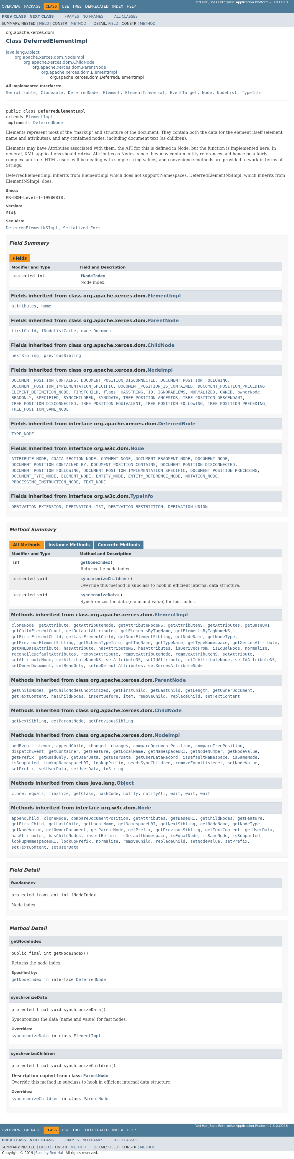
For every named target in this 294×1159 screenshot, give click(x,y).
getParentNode (67, 721)
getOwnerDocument (232, 690)
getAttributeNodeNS (140, 625)
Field (44, 24)
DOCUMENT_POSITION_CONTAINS (43, 380)
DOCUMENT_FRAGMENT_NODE (163, 458)
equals (36, 793)
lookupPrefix (108, 762)
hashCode (108, 793)
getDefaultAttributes (91, 630)
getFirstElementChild (36, 636)
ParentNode (163, 320)
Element (111, 92)
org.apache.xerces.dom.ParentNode (69, 67)
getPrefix (22, 757)
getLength (196, 690)
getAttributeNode (93, 625)
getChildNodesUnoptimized (78, 690)
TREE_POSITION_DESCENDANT (212, 397)
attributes (23, 306)
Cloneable (52, 92)
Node (207, 92)
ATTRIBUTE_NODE (28, 458)
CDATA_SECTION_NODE (73, 458)
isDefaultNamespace (205, 757)
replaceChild (185, 696)
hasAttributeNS (115, 648)
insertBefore (103, 696)
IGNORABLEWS (171, 392)
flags (109, 392)
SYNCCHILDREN (78, 397)
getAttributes (224, 625)
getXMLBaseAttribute (35, 648)
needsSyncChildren (149, 762)
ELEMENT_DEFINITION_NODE (40, 392)
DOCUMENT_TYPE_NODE (33, 476)
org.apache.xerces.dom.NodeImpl (49, 57)
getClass (83, 793)
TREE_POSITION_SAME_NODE (40, 409)
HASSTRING (132, 392)
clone (17, 793)
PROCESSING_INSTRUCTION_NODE (45, 482)
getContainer (63, 751)
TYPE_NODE (22, 434)
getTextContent (28, 696)
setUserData (52, 768)
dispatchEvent (27, 751)
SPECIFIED (47, 397)
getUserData (84, 757)
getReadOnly (52, 757)
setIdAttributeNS (255, 659)
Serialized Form (81, 227)
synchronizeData (99, 594)
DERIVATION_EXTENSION (36, 506)
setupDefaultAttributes (115, 665)
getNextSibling (28, 721)
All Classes (126, 16)
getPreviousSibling (110, 721)
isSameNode (244, 757)
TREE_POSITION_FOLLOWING (174, 403)
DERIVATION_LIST (84, 506)
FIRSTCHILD (86, 392)
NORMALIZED (202, 392)
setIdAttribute (163, 659)
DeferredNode (83, 92)
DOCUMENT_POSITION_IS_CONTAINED (155, 386)
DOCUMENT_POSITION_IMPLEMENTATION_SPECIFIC (62, 386)
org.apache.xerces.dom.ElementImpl (79, 72)
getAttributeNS (185, 625)
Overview (11, 6)
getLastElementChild (89, 636)
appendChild (70, 745)
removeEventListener (198, 762)
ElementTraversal (145, 92)
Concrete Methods (119, 544)
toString (113, 768)
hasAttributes (154, 648)
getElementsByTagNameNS (202, 630)
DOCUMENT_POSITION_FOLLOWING (194, 380)
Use (65, 6)
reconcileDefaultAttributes (43, 654)
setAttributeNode (31, 659)
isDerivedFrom (191, 648)
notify (130, 793)
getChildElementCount (36, 630)
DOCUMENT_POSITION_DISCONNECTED (118, 380)
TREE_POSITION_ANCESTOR (150, 397)
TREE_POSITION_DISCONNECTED (43, 403)
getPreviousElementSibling (42, 642)
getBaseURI (257, 625)
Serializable (21, 92)
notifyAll (154, 793)
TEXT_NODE (94, 482)
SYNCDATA (108, 397)
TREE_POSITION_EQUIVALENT (111, 403)
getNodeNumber (206, 751)
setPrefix (22, 768)
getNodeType (221, 636)
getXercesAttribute (254, 642)
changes (119, 745)
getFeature (95, 751)
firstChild (23, 330)
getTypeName (169, 642)
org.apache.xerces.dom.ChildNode (59, 62)
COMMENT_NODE (116, 458)
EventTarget (183, 92)
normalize (256, 648)
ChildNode (160, 345)
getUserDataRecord (157, 757)
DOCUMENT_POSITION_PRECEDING (231, 386)
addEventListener (31, 745)
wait (176, 793)
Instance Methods (69, 544)
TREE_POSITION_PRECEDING (236, 403)
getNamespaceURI (166, 751)
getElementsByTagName (146, 630)
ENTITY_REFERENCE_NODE (154, 476)
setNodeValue (242, 762)
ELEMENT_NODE (76, 476)
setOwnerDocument (31, 665)
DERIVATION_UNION (188, 506)
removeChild (152, 696)
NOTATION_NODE (201, 476)
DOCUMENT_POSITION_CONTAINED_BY (48, 464)
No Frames (92, 16)
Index (117, 6)
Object (125, 783)
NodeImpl (160, 370)
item (128, 696)
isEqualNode (226, 648)
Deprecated (97, 6)
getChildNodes (27, 690)
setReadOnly (70, 665)
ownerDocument (97, 330)
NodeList (227, 92)
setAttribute (237, 654)
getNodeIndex (95, 562)
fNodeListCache (58, 330)
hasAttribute (78, 648)
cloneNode (22, 625)
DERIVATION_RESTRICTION (135, 506)
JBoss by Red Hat (48, 1153)
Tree (77, 6)
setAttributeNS (123, 659)
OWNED (226, 392)
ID (150, 392)
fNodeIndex (92, 276)
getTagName (138, 642)
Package (32, 6)
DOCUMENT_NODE (211, 458)
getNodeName (189, 636)
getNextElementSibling (144, 636)
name (46, 306)
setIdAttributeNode (207, 659)
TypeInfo (252, 92)
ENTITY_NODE (109, 476)
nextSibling (25, 355)
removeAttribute (99, 654)
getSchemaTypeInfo (100, 642)
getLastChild (165, 690)
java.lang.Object (22, 52)
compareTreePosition (218, 745)
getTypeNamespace (207, 642)
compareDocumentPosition (161, 745)
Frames (72, 16)
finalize (58, 793)
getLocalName (128, 751)
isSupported (25, 762)
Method (78, 24)
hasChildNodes (67, 696)
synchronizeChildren (104, 578)
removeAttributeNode (146, 654)
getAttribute (54, 625)
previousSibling (62, 355)
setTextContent (222, 696)
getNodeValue (242, 751)
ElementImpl (39, 116)
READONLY (21, 397)
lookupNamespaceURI (66, 762)
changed (97, 745)
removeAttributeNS (196, 654)
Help (131, 6)
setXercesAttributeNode (175, 665)
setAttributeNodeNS (78, 659)
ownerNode (248, 392)
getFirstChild (129, 690)
